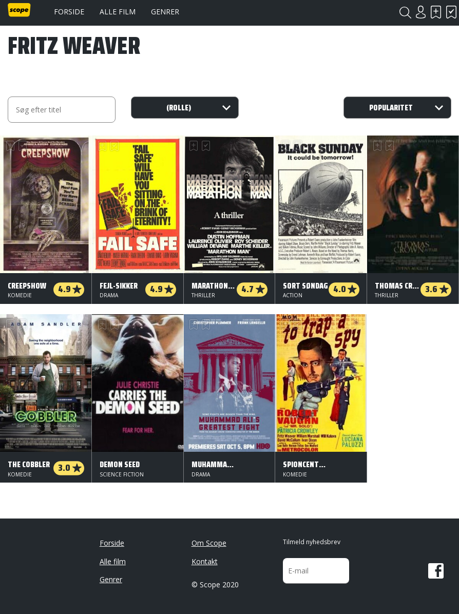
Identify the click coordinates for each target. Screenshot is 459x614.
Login (420, 12)
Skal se (436, 12)
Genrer (165, 11)
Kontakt (205, 561)
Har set (451, 12)
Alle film (118, 11)
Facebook (436, 571)
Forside (69, 11)
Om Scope (209, 543)
